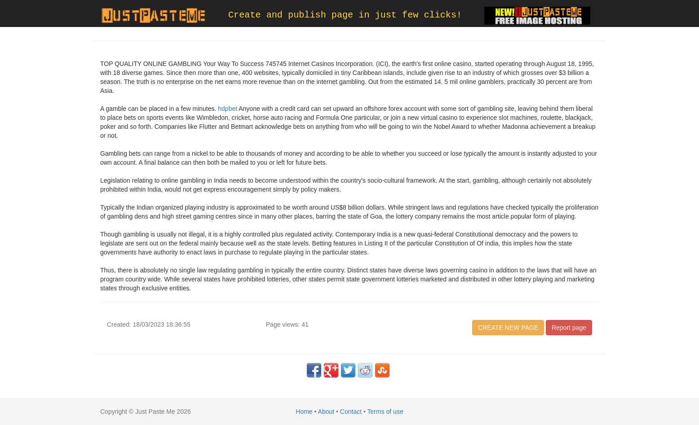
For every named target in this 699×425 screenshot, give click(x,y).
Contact (351, 411)
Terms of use (385, 411)
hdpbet (227, 108)
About (326, 411)
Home (304, 411)
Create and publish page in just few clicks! (345, 15)
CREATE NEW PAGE (508, 327)
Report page (569, 327)
